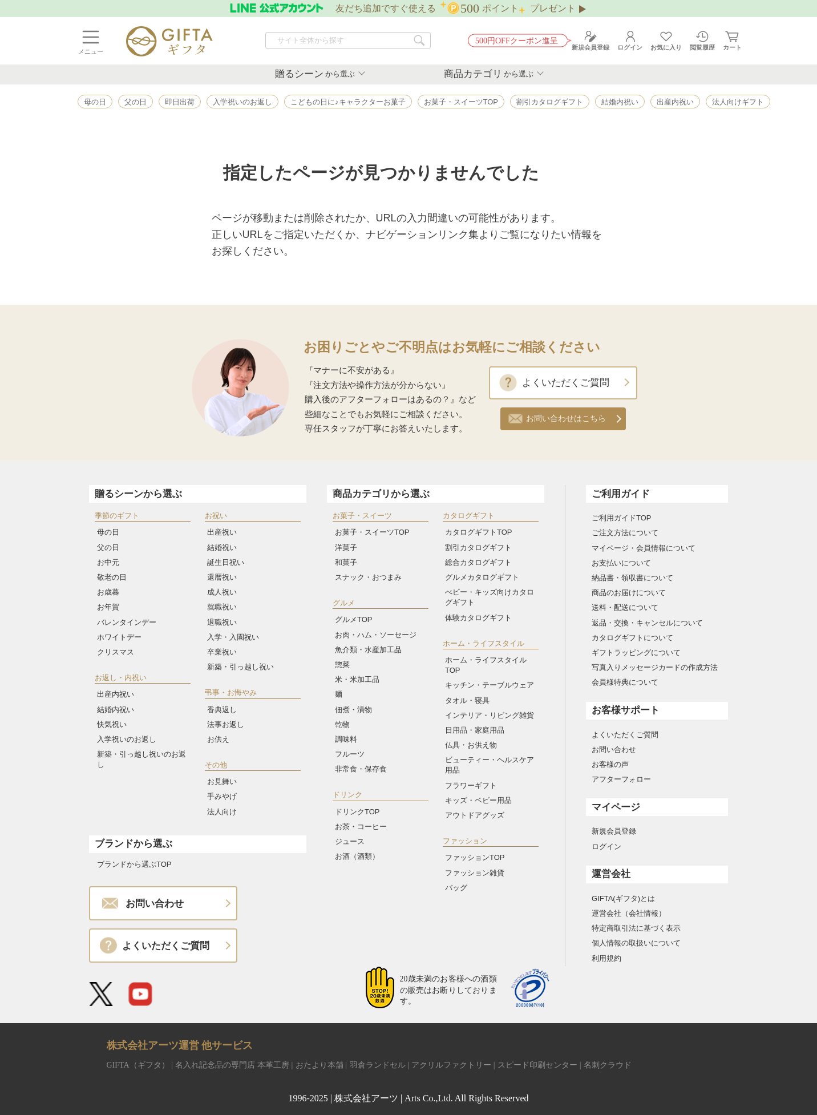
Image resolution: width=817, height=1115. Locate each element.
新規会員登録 (614, 831)
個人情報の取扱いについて (636, 943)
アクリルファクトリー (451, 1065)
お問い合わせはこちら (566, 418)
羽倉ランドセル (378, 1065)
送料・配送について (625, 607)
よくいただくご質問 (565, 382)
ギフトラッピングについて (636, 652)
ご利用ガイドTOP (622, 518)
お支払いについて (621, 563)
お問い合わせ (614, 749)
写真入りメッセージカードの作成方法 (655, 667)
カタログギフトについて (632, 637)
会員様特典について (625, 682)
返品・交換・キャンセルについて (647, 623)
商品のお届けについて (629, 592)
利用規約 (606, 958)
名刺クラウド (608, 1065)
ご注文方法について (625, 532)
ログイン (606, 846)
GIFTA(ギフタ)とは (623, 898)
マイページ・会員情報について (643, 548)
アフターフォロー (621, 779)
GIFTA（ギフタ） (138, 1065)
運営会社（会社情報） (629, 913)
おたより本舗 (319, 1065)
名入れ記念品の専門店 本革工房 (232, 1065)
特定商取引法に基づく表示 (636, 928)
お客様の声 (610, 764)
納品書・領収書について (632, 577)
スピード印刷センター (537, 1065)
